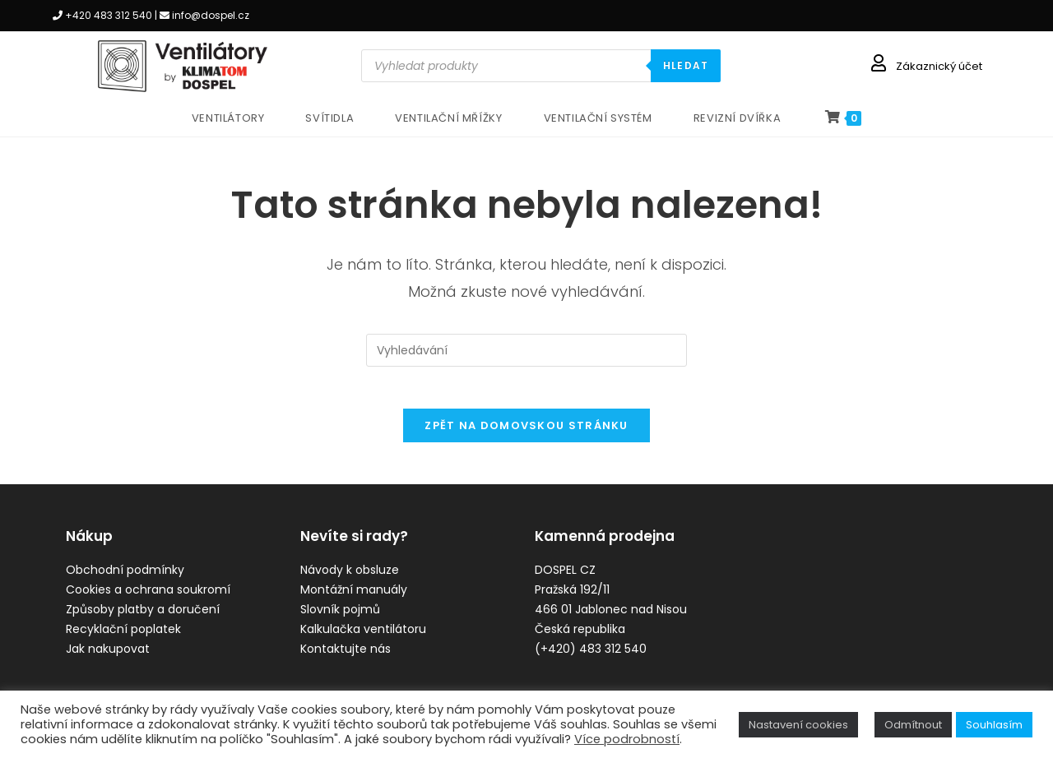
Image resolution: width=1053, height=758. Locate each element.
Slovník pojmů (340, 618)
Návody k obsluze (349, 579)
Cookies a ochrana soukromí (148, 598)
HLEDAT (685, 65)
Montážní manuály (353, 598)
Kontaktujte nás (345, 657)
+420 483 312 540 (108, 15)
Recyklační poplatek (123, 638)
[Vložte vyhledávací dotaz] (526, 350)
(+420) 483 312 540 (591, 657)
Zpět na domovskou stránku (526, 433)
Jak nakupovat (108, 657)
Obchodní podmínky (125, 579)
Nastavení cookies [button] (798, 725)
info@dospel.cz (210, 15)
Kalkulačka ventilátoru (363, 638)
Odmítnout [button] (913, 725)
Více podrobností (627, 739)
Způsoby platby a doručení (143, 618)
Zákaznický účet (939, 66)
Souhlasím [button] (994, 725)
